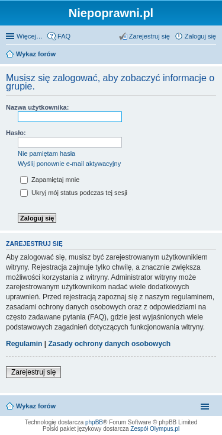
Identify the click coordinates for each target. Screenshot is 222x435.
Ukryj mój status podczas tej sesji (73, 192)
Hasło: (16, 132)
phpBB (94, 422)
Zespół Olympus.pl (154, 429)
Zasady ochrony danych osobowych (109, 344)
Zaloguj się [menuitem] (200, 36)
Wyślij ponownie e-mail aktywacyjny (69, 163)
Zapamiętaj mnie (49, 179)
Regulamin (24, 344)
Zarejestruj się (33, 372)
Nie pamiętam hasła (46, 153)
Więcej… (30, 36)
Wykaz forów (36, 53)
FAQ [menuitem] (63, 36)
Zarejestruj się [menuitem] (149, 36)
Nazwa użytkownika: (37, 107)
